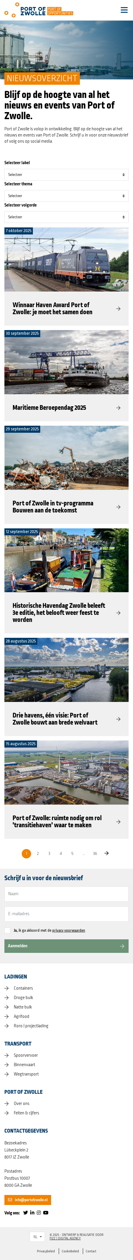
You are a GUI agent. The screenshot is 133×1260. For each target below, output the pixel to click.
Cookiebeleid (70, 1251)
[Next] (106, 853)
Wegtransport (26, 1074)
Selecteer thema (18, 184)
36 (95, 853)
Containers (23, 988)
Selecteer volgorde (20, 205)
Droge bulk (23, 998)
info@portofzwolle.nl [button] (28, 1200)
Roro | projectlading (31, 1026)
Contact (91, 1251)
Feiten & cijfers (26, 1113)
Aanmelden (17, 946)
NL (35, 1237)
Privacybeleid (46, 1251)
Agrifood (21, 1017)
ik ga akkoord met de (49, 930)
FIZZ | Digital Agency (65, 1238)
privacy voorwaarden (68, 930)
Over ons (21, 1104)
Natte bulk (23, 1007)
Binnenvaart (24, 1065)
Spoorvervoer (26, 1055)
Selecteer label (17, 163)
